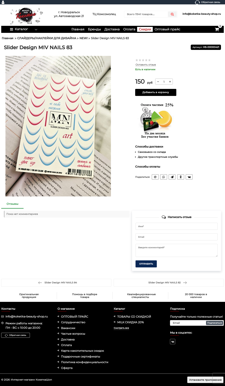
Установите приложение (205, 379)
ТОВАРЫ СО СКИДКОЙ (134, 316)
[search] (150, 14)
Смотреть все (121, 328)
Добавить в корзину (155, 92)
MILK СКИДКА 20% (130, 322)
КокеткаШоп (44, 379)
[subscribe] (197, 323)
